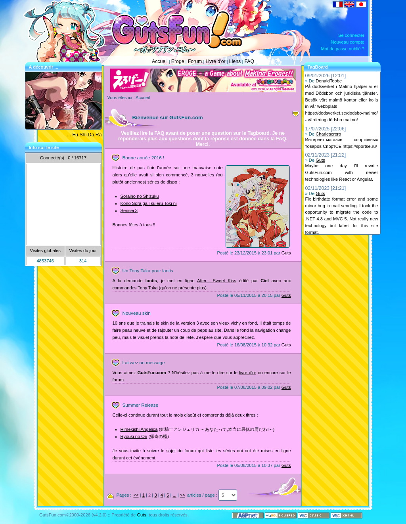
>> (182, 495)
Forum (195, 61)
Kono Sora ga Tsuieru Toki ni (149, 203)
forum (118, 379)
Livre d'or (215, 61)
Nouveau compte (347, 42)
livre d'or (247, 372)
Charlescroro (328, 134)
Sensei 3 (129, 210)
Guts (286, 253)
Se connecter (351, 35)
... (174, 495)
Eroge (177, 61)
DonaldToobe (329, 80)
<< (135, 495)
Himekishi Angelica (139, 429)
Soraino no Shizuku (140, 196)
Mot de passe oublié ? (342, 48)
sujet (171, 450)
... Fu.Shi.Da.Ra (84, 135)
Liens (235, 61)
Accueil (160, 61)
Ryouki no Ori (134, 436)
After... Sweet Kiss (216, 280)
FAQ (249, 61)
